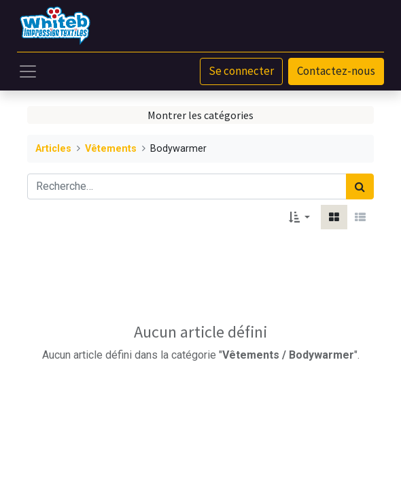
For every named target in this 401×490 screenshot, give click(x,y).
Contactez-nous (336, 70)
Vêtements (111, 148)
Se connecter (241, 70)
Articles (53, 148)
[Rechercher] (360, 186)
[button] (299, 217)
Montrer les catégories (200, 115)
